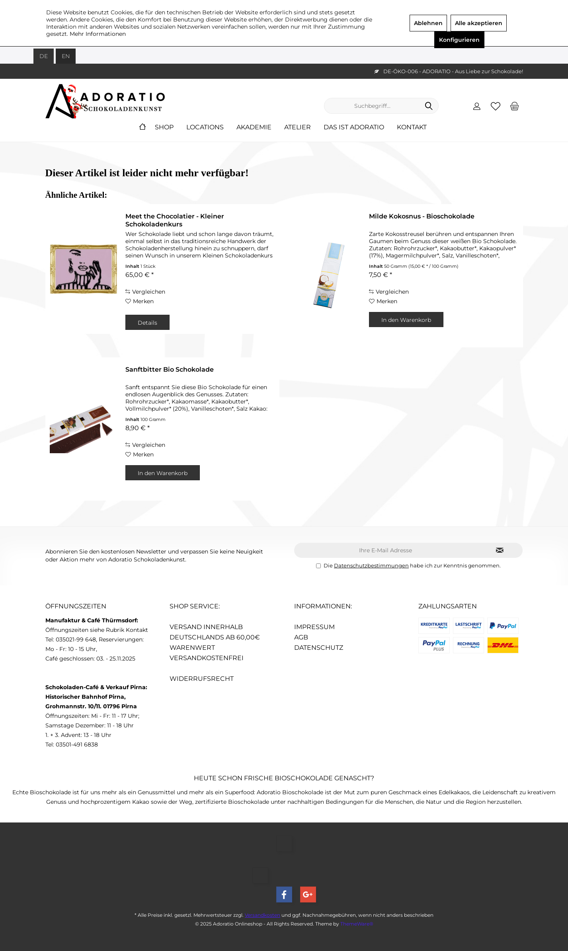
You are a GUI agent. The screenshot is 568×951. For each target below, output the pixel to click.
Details (147, 322)
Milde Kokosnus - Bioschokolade (421, 216)
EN (66, 56)
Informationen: (323, 606)
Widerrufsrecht (202, 678)
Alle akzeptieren (478, 23)
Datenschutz (318, 647)
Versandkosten (262, 915)
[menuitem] (514, 106)
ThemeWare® (356, 924)
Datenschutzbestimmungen (371, 565)
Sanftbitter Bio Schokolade (169, 369)
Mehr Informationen (98, 33)
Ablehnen (428, 23)
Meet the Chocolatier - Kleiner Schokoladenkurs (174, 220)
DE (43, 56)
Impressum (314, 627)
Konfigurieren (459, 39)
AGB (301, 637)
